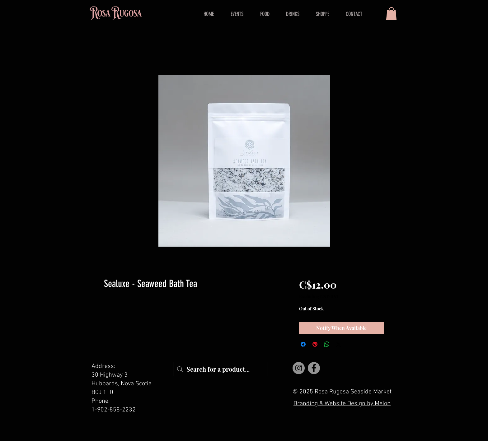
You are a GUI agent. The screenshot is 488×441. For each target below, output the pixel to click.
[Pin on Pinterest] (315, 344)
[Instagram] (299, 368)
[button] (391, 13)
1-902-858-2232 (114, 410)
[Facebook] (314, 368)
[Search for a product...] (220, 369)
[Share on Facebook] (303, 344)
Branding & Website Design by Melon (342, 403)
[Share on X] (338, 344)
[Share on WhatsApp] (327, 344)
